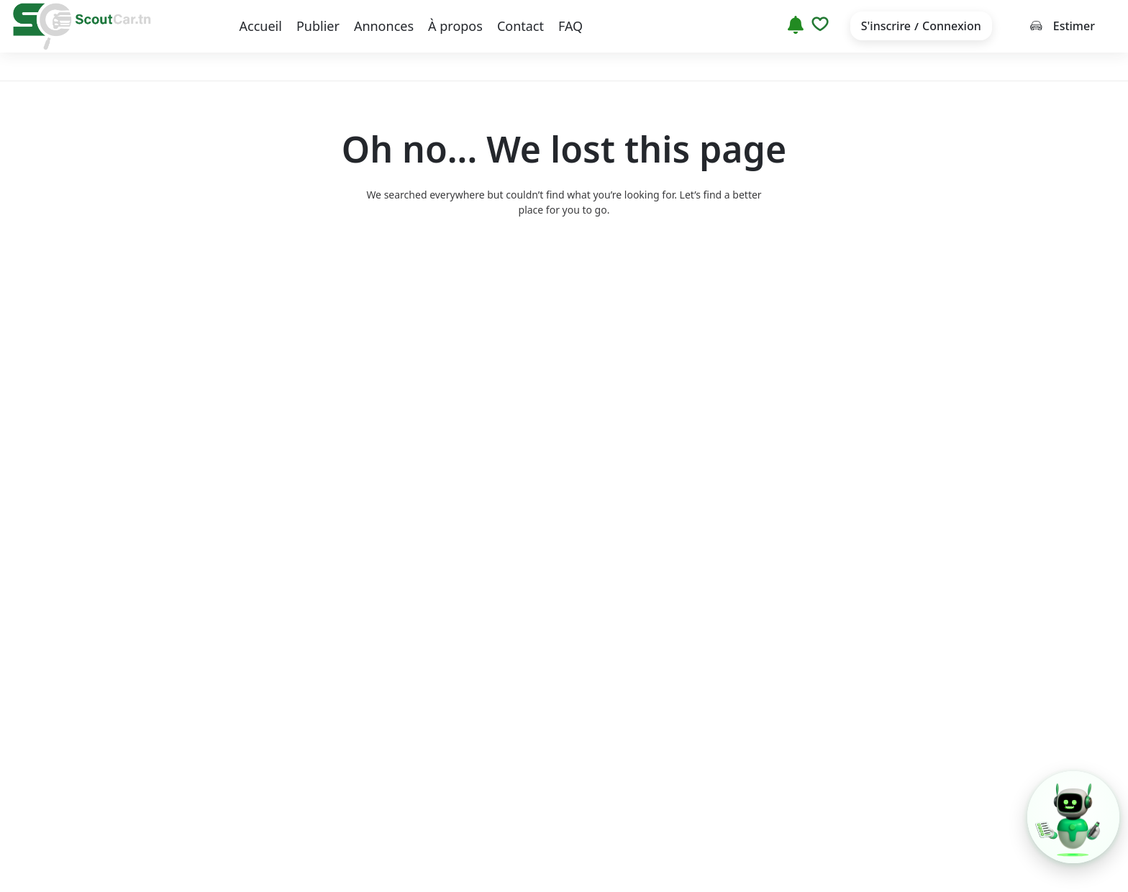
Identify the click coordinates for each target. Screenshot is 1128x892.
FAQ (570, 26)
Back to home (563, 265)
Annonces (384, 26)
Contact (520, 26)
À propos (455, 26)
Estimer (1062, 26)
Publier (318, 26)
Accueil (261, 26)
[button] (1073, 817)
